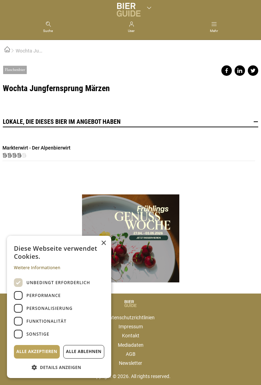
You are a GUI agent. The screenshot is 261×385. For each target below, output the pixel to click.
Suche (48, 31)
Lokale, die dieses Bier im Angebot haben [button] (130, 121)
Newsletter (130, 363)
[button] (59, 367)
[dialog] (59, 307)
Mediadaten (131, 345)
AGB (131, 354)
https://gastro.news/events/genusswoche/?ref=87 (130, 235)
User (131, 31)
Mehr (214, 31)
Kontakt (130, 335)
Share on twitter (253, 70)
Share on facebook (226, 70)
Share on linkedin (240, 70)
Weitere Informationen (37, 268)
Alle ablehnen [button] (83, 351)
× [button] (103, 243)
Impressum (131, 326)
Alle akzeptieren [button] (36, 351)
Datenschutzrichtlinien (130, 317)
